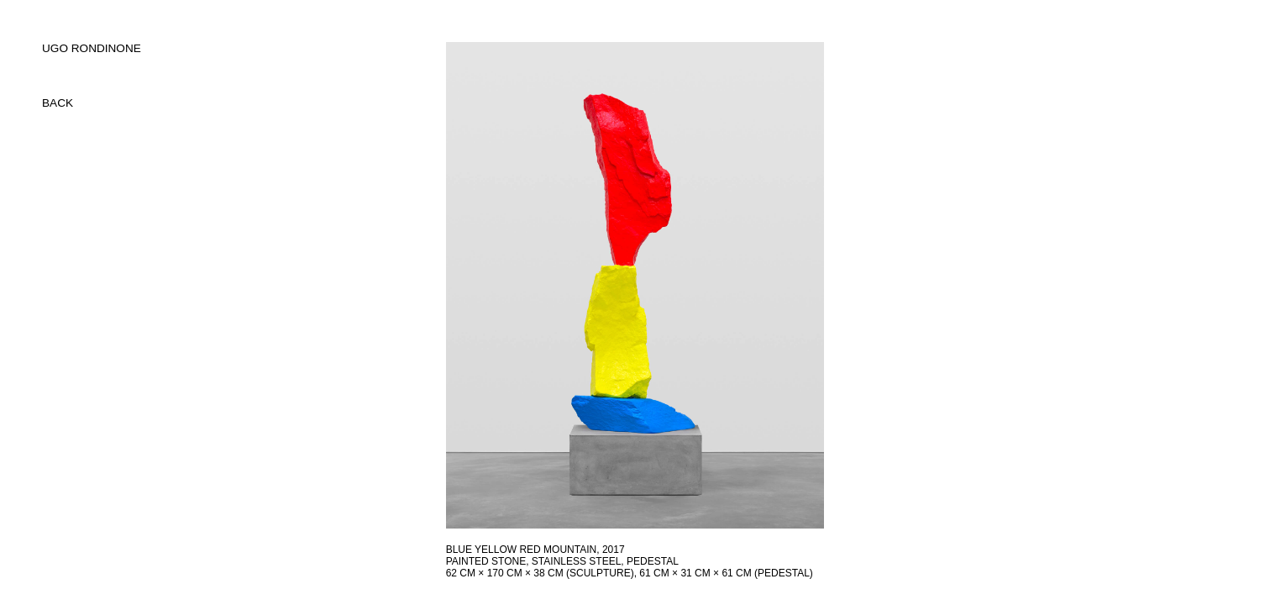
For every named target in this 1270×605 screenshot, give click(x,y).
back (57, 103)
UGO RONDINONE (91, 48)
